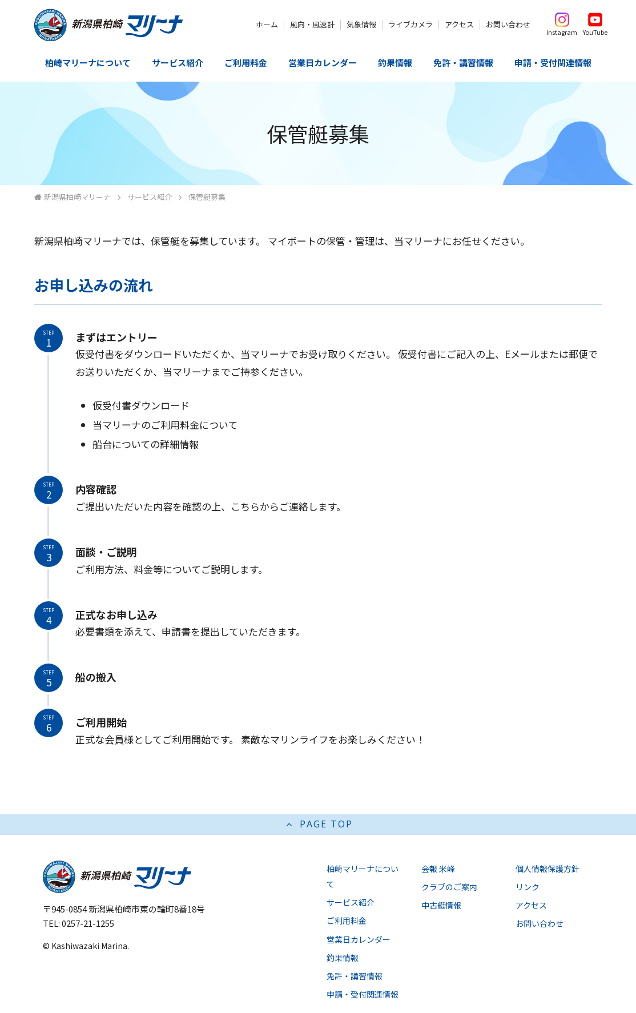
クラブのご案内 (449, 887)
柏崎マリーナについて (88, 63)
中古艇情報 (441, 905)
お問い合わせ (508, 25)
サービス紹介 (177, 63)
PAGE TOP (318, 824)
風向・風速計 (312, 25)
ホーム (267, 25)
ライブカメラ (410, 25)
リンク (528, 887)
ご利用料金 (245, 63)
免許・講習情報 (463, 63)
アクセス (459, 25)
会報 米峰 (438, 868)
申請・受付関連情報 (552, 63)
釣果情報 (395, 63)
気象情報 (361, 25)
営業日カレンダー (322, 63)
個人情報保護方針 (547, 868)
